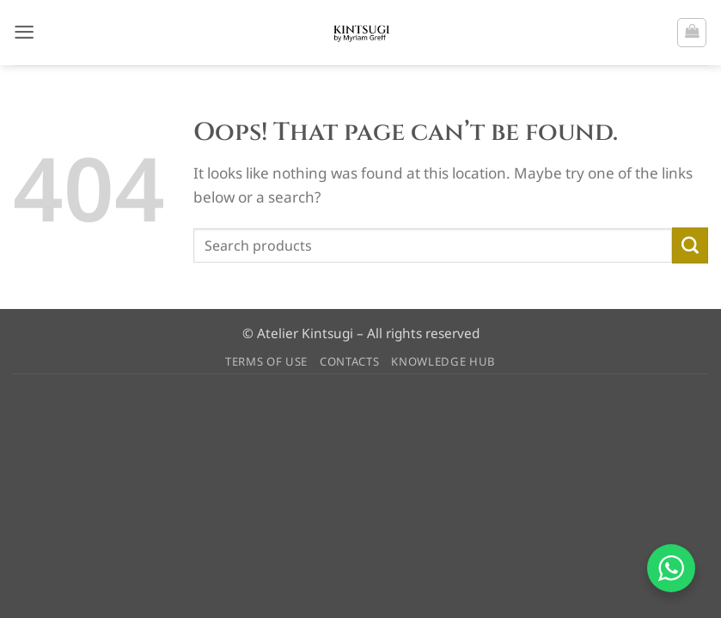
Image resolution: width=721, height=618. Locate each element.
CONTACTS (349, 361)
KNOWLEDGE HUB (443, 361)
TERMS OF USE (266, 361)
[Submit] (690, 245)
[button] (24, 32)
